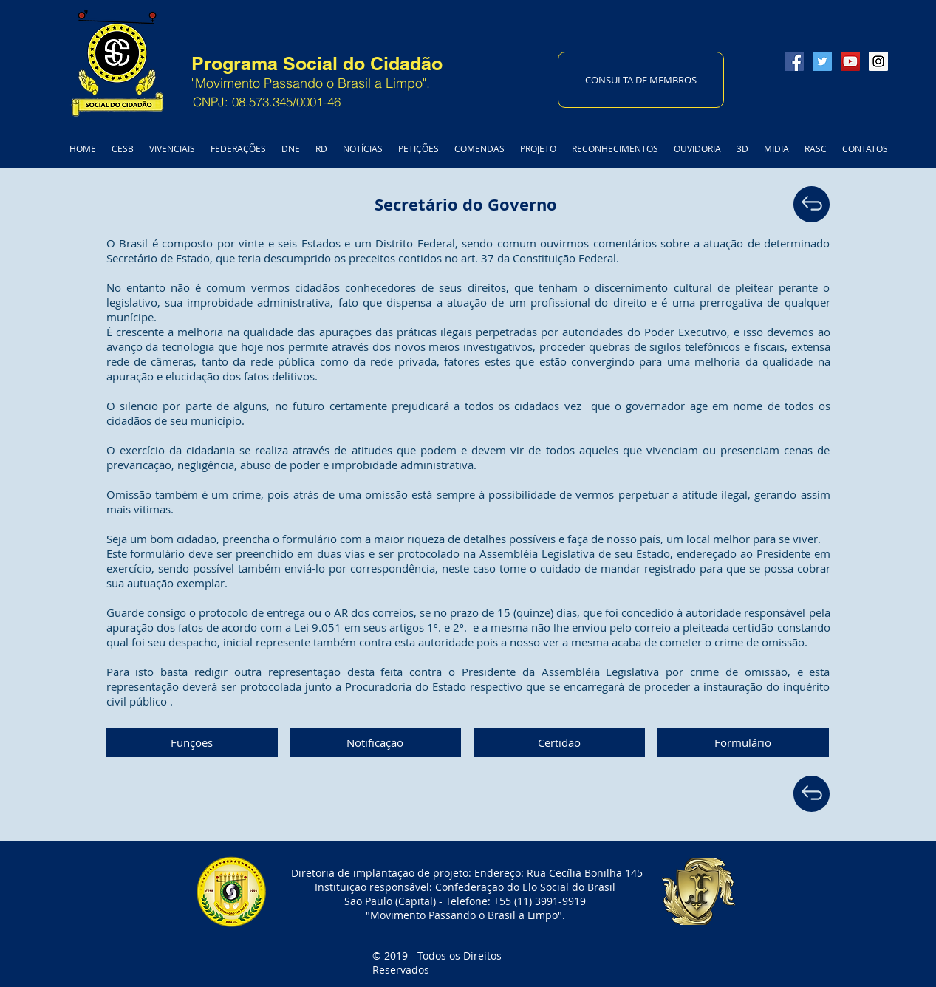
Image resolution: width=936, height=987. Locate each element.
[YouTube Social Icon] (850, 61)
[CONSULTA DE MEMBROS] (641, 80)
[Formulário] (743, 742)
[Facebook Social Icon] (794, 61)
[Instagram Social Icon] (878, 61)
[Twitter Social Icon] (822, 61)
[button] (192, 742)
